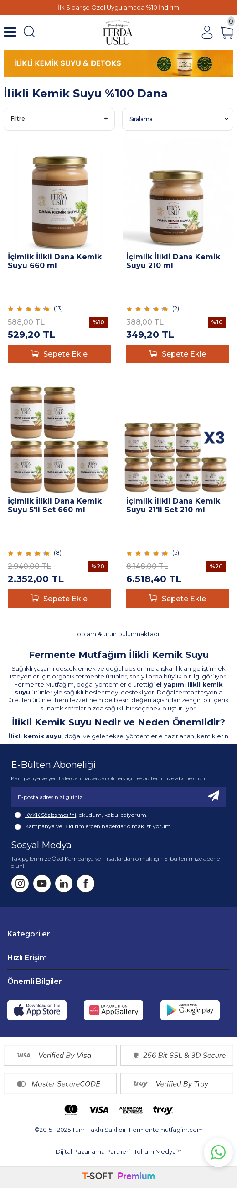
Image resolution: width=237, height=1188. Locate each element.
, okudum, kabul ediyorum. (81, 815)
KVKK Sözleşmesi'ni (50, 814)
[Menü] (10, 32)
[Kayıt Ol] (213, 797)
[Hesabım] (207, 32)
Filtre (59, 118)
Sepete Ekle (59, 354)
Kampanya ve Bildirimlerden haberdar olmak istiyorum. (93, 826)
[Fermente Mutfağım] (118, 32)
